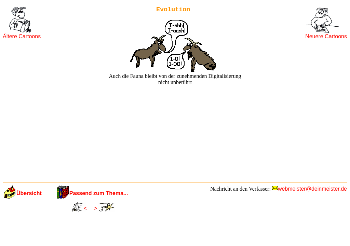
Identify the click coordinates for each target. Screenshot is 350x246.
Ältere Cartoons (22, 36)
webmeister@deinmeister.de (312, 189)
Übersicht (29, 193)
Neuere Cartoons (326, 36)
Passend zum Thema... (98, 193)
